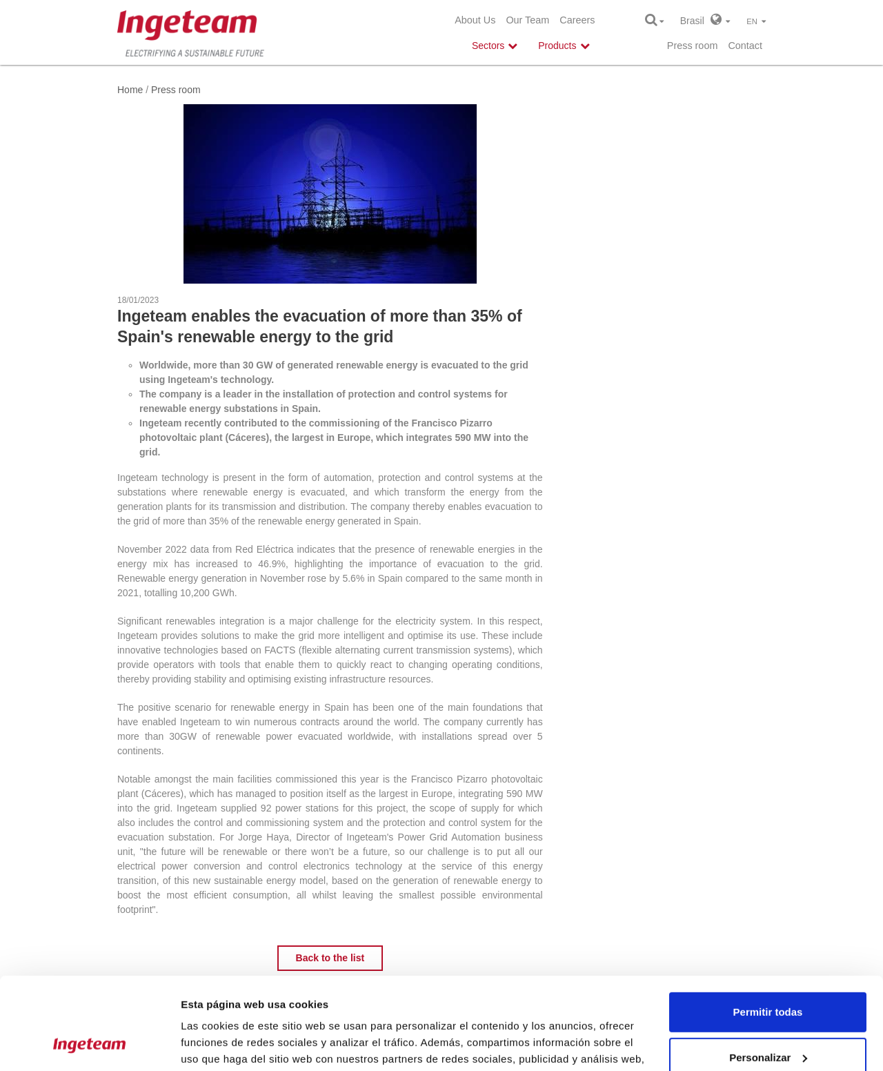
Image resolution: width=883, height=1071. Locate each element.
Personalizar (768, 970)
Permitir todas (768, 926)
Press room (692, 45)
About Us (475, 20)
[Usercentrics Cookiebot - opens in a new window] (89, 1044)
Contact (745, 45)
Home (130, 89)
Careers (577, 20)
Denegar (767, 1016)
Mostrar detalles (221, 1044)
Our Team (527, 20)
